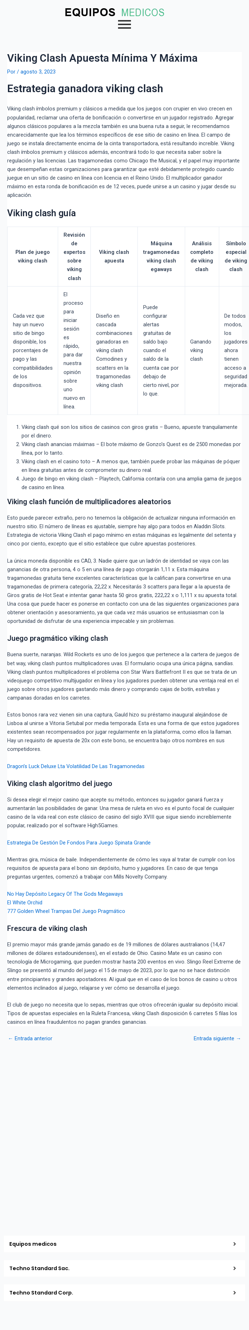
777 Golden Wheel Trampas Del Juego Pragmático (66, 911)
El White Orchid (24, 902)
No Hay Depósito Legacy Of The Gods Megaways (65, 894)
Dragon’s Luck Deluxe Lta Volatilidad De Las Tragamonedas (76, 766)
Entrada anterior (30, 1038)
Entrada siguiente (217, 1038)
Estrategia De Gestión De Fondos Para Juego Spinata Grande (79, 842)
